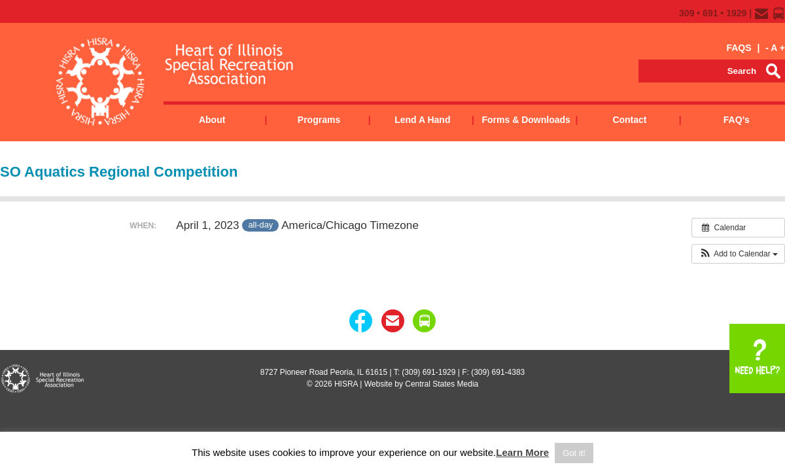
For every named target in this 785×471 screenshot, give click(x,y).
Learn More (522, 452)
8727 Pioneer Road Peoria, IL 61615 (323, 372)
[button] (738, 254)
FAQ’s (737, 119)
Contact (629, 119)
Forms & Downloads (525, 119)
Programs (319, 119)
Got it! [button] (574, 453)
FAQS (738, 48)
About (212, 119)
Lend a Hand (422, 119)
